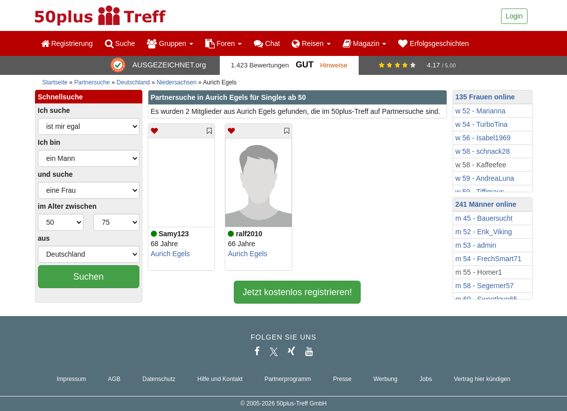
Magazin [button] (365, 43)
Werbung (386, 379)
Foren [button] (223, 43)
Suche (120, 43)
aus (44, 238)
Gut (304, 64)
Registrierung (67, 43)
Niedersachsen (176, 82)
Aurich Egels (170, 254)
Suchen (88, 277)
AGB (114, 379)
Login (514, 16)
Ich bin (49, 142)
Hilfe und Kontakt (220, 379)
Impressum (71, 379)
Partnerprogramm (288, 379)
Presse (342, 379)
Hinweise (334, 65)
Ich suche (54, 110)
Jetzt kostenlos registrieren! (297, 292)
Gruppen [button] (170, 43)
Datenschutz (158, 379)
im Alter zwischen (67, 206)
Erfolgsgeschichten (433, 43)
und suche (55, 174)
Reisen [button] (311, 43)
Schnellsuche (60, 97)
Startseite (55, 82)
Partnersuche (92, 82)
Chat (267, 43)
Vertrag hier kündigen (482, 379)
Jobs (425, 379)
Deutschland (133, 82)
